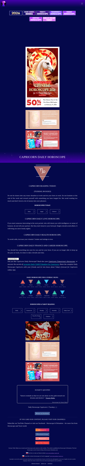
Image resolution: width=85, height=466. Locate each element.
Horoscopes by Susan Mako (59, 402)
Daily (18, 310)
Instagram (42, 430)
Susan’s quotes (42, 390)
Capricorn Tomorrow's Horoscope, (62, 261)
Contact (50, 463)
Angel (43, 212)
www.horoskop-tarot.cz (56, 456)
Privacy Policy (35, 463)
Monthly (55, 310)
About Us (43, 463)
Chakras (49, 316)
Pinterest (42, 438)
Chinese (55, 212)
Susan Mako (50, 398)
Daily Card (68, 310)
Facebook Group (42, 434)
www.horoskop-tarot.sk (52, 453)
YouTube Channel (42, 443)
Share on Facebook (42, 413)
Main (31, 212)
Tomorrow (30, 310)
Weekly (43, 310)
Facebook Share (13, 259)
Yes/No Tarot (36, 316)
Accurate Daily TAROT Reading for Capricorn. (41, 264)
